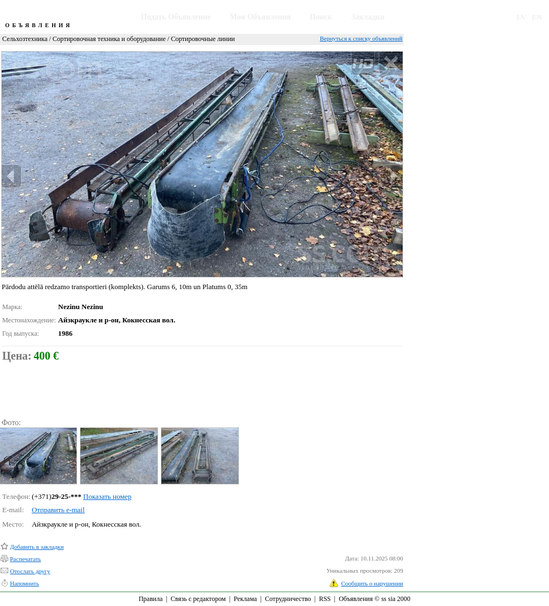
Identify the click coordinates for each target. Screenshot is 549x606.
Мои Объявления (260, 17)
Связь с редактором (198, 599)
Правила (150, 599)
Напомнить (24, 583)
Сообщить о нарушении (372, 583)
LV (521, 17)
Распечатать (25, 559)
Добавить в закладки (37, 546)
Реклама (245, 599)
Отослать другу (30, 571)
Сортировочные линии (203, 39)
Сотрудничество (288, 599)
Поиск (321, 17)
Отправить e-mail (58, 510)
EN (537, 17)
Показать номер (107, 496)
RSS (325, 599)
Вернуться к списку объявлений (361, 38)
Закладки (368, 17)
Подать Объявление (176, 17)
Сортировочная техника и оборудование (109, 39)
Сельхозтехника (24, 39)
